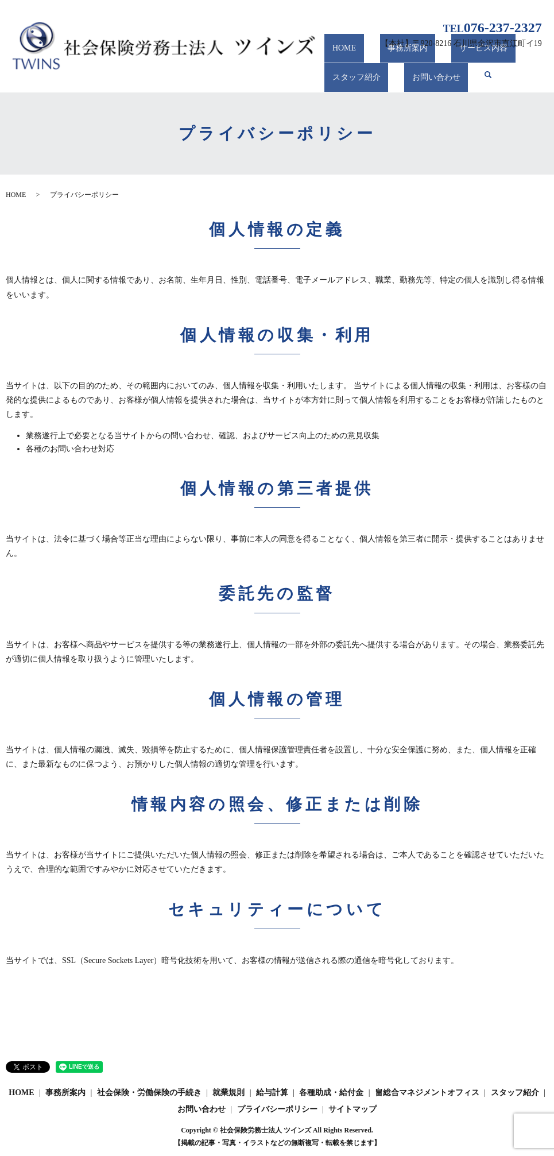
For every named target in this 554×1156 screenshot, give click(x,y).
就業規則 (228, 1092)
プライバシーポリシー (277, 1109)
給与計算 (272, 1092)
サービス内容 (445, 58)
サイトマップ (352, 1109)
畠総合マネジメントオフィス (427, 1092)
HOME (336, 58)
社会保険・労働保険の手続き (149, 1092)
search (463, 79)
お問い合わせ (413, 79)
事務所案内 (385, 58)
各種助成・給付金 (331, 1092)
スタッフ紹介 (348, 79)
